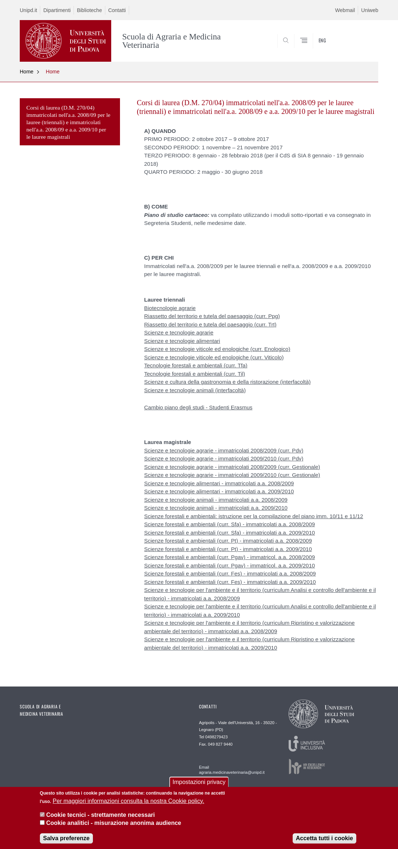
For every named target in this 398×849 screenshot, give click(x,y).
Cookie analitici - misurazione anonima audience (113, 825)
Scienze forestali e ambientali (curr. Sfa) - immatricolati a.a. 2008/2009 (229, 524)
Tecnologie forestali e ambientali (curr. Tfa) (195, 365)
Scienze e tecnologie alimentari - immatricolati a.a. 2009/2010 (219, 491)
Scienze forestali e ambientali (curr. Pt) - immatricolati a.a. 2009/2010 (228, 549)
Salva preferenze (66, 840)
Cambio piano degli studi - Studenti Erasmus (198, 407)
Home (26, 71)
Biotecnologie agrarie (170, 308)
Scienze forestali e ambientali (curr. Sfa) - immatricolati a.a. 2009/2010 (229, 532)
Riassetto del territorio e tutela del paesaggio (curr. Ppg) (212, 316)
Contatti (117, 10)
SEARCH (365, 43)
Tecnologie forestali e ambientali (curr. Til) (194, 374)
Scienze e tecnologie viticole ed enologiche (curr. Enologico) (217, 349)
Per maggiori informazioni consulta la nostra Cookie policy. (128, 803)
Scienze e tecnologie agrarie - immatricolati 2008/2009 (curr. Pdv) (223, 450)
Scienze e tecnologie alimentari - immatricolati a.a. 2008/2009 (219, 483)
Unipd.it (28, 10)
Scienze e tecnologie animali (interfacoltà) (195, 390)
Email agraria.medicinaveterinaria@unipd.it (231, 770)
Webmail (345, 10)
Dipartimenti (57, 10)
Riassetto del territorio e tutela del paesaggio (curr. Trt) (210, 324)
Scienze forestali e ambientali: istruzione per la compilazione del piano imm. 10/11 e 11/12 (253, 516)
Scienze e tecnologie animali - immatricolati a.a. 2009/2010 (216, 508)
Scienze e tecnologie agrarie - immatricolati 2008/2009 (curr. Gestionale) (232, 467)
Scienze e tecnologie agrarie (178, 332)
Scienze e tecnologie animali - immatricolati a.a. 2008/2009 (216, 500)
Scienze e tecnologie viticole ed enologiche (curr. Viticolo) (214, 357)
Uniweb (369, 10)
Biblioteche (89, 10)
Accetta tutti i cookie (324, 840)
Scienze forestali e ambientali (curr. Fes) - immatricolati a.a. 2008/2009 (230, 573)
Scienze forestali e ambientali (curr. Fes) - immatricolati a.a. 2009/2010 (230, 582)
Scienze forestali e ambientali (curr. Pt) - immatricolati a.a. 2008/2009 (228, 541)
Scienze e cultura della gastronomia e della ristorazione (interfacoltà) (227, 382)
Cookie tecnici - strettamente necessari (100, 817)
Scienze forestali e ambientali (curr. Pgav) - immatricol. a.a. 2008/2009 (229, 557)
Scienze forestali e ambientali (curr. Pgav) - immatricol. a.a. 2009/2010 (229, 565)
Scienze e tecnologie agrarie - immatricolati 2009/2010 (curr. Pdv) (223, 458)
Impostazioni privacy (199, 784)
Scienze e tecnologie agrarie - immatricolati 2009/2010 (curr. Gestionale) (232, 475)
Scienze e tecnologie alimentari (182, 341)
